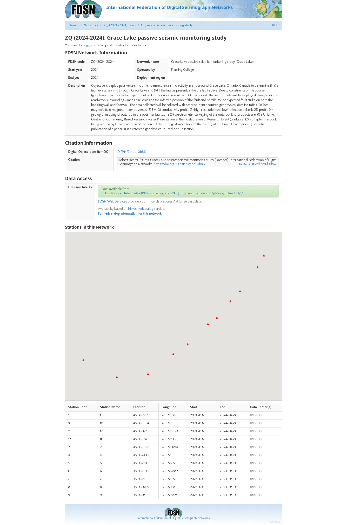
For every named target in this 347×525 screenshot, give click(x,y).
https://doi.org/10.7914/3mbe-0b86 (179, 164)
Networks (91, 25)
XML (264, 163)
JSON (255, 163)
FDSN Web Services (112, 201)
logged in (90, 45)
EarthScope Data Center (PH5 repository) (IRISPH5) (142, 193)
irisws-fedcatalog (140, 209)
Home (73, 25)
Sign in (276, 24)
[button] (257, 267)
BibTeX (273, 163)
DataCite (244, 163)
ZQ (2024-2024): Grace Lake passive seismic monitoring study (148, 25)
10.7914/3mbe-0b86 (131, 152)
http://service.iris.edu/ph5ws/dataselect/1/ (212, 193)
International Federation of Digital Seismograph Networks (173, 518)
